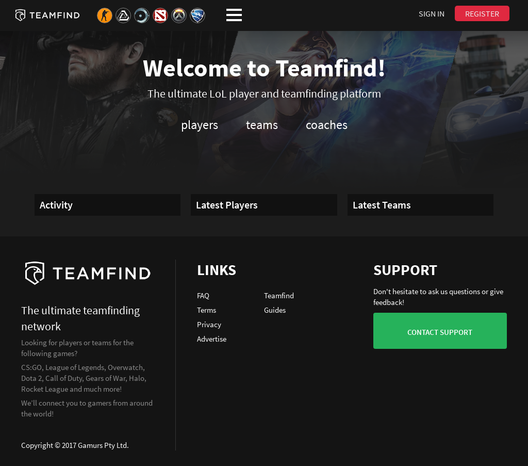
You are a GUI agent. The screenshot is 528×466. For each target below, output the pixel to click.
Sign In (431, 13)
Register (482, 13)
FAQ (203, 295)
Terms (206, 310)
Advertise (211, 339)
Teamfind (279, 295)
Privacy (209, 324)
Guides (275, 310)
